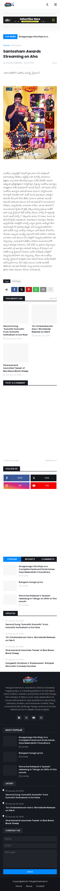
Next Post (50, 460)
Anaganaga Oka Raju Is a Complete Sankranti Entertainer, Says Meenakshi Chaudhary (37, 37)
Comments (47, 559)
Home (6, 45)
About (29, 886)
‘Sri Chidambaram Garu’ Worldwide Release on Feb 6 (42, 329)
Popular (12, 559)
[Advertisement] (30, 523)
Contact (40, 886)
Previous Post (12, 460)
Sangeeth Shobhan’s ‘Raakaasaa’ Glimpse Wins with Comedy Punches (29, 664)
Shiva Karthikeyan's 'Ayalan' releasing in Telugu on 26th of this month (38, 598)
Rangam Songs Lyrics (31, 582)
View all (53, 298)
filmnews (16, 45)
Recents (30, 559)
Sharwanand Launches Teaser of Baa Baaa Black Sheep (15, 368)
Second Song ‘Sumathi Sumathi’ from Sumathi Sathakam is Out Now (15, 330)
